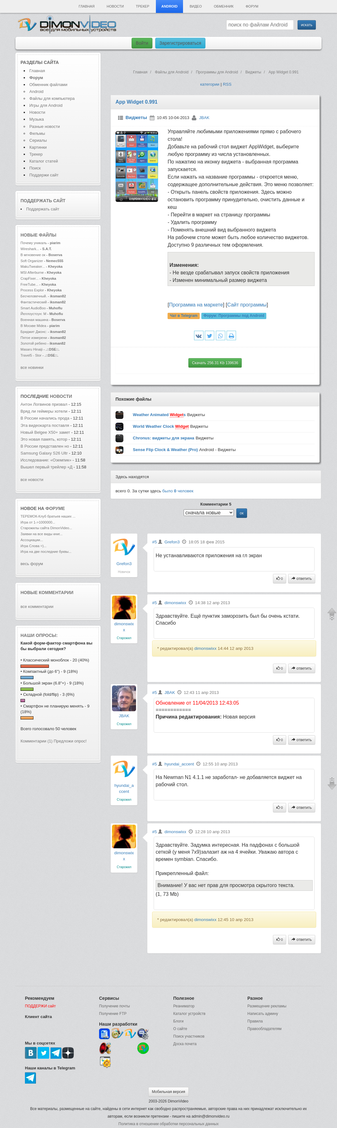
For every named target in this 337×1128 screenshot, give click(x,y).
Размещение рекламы (267, 1006)
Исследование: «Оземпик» (46, 460)
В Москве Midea (33, 326)
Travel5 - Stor (31, 355)
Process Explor (32, 290)
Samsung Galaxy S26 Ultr (44, 453)
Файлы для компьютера (52, 98)
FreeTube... (29, 284)
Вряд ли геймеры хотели (44, 411)
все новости (32, 479)
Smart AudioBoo (33, 308)
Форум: (234, 316)
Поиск (35, 168)
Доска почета (185, 1044)
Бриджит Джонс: (34, 332)
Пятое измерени (34, 338)
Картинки (38, 147)
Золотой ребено (33, 343)
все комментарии (37, 606)
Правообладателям (264, 1029)
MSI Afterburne (32, 272)
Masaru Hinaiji (32, 349)
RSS (227, 84)
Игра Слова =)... (33, 546)
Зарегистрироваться (180, 43)
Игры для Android (45, 105)
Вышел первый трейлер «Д (46, 467)
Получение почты (114, 1006)
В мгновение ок (33, 255)
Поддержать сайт (43, 200)
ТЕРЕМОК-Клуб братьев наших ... (48, 516)
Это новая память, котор (44, 439)
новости (61, 396)
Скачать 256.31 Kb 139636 (215, 363)
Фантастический (34, 302)
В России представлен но (45, 446)
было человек (177, 491)
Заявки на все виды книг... (41, 534)
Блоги (178, 1021)
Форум (251, 6)
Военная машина (34, 320)
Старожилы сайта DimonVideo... (46, 528)
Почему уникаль (34, 243)
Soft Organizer (32, 261)
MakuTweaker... (33, 266)
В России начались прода (45, 418)
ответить (302, 578)
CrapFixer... (29, 278)
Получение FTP (113, 1013)
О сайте (180, 1029)
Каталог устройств (189, 1013)
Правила (255, 1021)
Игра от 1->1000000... (38, 522)
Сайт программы (247, 304)
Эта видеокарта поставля (45, 425)
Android (169, 6)
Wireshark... (30, 249)
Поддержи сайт (43, 175)
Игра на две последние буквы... (46, 551)
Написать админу (262, 1013)
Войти (142, 43)
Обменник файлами (48, 84)
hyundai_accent (179, 764)
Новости (115, 6)
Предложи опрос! (70, 741)
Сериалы (38, 140)
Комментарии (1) (36, 741)
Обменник (224, 6)
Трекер (142, 6)
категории (209, 84)
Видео (196, 6)
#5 (154, 542)
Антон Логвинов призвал (44, 404)
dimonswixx (175, 602)
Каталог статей (43, 161)
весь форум (32, 563)
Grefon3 (124, 563)
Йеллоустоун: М (33, 314)
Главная (86, 6)
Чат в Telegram (184, 316)
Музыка (36, 119)
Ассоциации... (32, 540)
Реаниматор (184, 1006)
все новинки (32, 367)
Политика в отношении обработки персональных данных (168, 1124)
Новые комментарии (47, 592)
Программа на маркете (196, 304)
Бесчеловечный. (34, 296)
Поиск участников (188, 1036)
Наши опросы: (39, 635)
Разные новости (44, 126)
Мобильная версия (168, 1092)
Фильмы (37, 133)
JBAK (204, 117)
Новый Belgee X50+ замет (45, 432)
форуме (55, 508)
